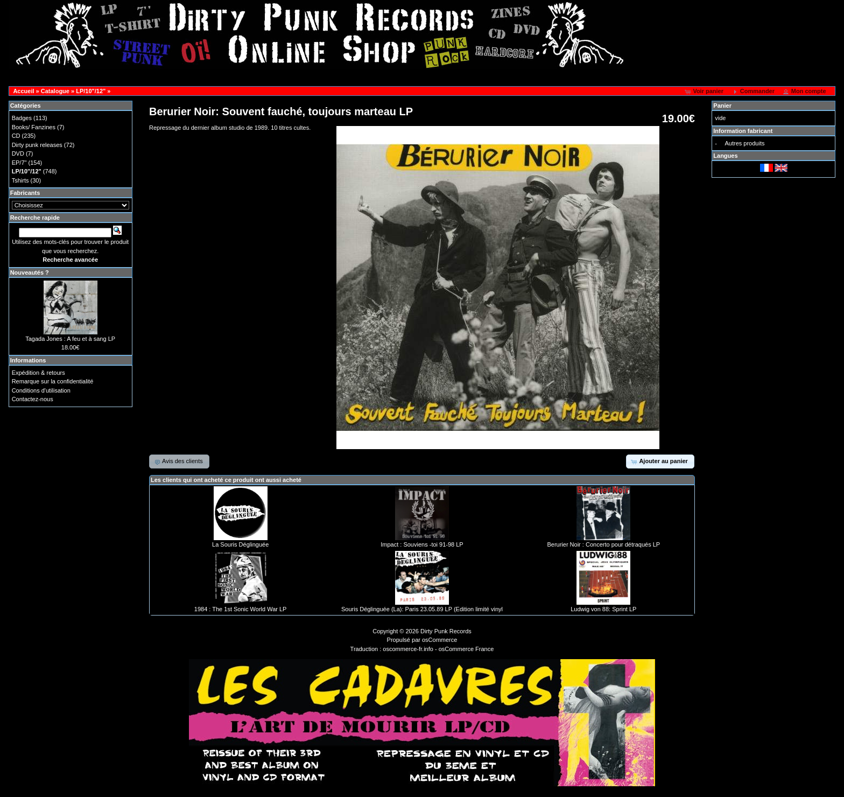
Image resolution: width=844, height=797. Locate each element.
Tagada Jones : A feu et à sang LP (70, 338)
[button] (704, 91)
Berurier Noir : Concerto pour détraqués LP (603, 544)
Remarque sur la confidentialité (53, 381)
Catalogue (55, 91)
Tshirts (20, 180)
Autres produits (744, 143)
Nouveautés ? (29, 272)
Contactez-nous (32, 399)
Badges (22, 118)
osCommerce (439, 640)
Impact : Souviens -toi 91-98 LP (422, 544)
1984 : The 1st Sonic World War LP (240, 609)
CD (16, 135)
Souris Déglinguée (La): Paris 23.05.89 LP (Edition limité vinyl (422, 609)
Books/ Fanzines (33, 127)
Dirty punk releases (37, 145)
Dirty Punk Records (446, 631)
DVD (18, 153)
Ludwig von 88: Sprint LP (603, 609)
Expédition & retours (38, 372)
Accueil (23, 91)
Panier (722, 105)
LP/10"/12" (90, 91)
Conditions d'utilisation (41, 390)
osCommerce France (466, 649)
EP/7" (19, 162)
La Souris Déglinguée (240, 544)
